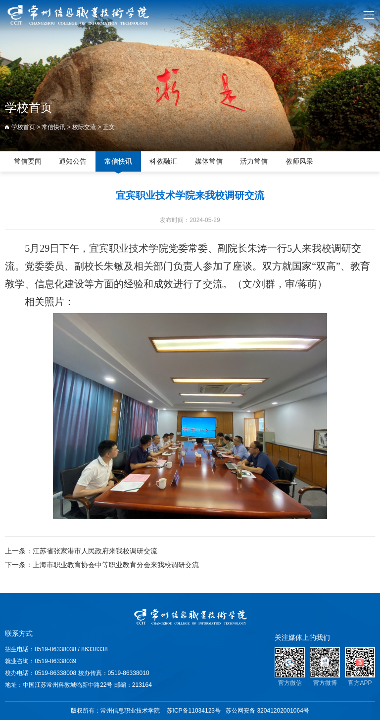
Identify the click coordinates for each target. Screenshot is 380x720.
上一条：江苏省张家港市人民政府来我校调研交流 (81, 551)
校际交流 (84, 127)
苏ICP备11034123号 (194, 710)
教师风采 (299, 161)
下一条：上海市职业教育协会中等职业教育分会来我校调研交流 (102, 565)
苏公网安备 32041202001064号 (267, 710)
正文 (109, 127)
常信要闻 (28, 161)
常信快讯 (53, 127)
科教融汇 (163, 161)
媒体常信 (209, 161)
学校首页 (23, 127)
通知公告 (73, 161)
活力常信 (254, 161)
